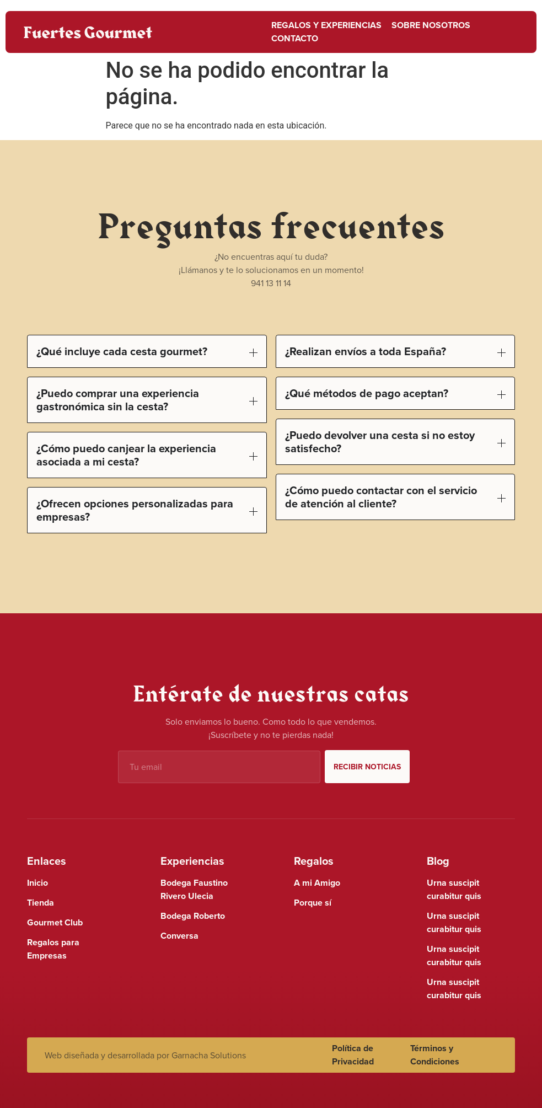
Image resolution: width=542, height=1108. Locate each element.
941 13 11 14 (271, 283)
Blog (438, 861)
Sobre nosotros (430, 25)
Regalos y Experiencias (326, 25)
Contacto (294, 38)
